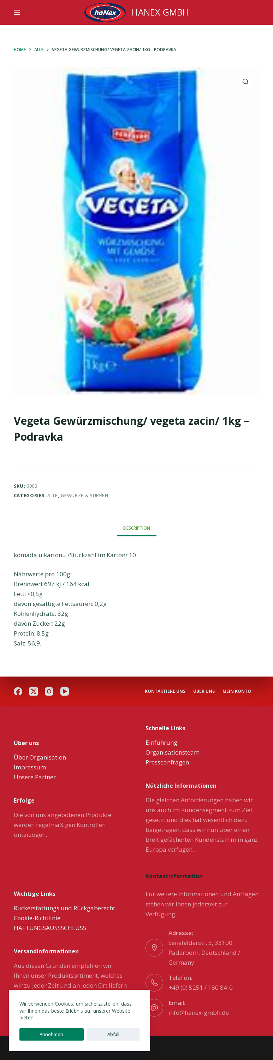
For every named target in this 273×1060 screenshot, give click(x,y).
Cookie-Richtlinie (37, 918)
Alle (52, 495)
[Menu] (17, 12)
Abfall (74, 1034)
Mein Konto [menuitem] (160, 693)
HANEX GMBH (160, 12)
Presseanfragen (167, 762)
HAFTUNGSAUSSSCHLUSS (50, 928)
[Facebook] (18, 688)
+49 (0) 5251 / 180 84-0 (200, 987)
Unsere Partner (35, 777)
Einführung (161, 742)
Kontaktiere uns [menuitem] (166, 683)
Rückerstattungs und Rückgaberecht (64, 908)
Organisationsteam (173, 752)
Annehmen (38, 1034)
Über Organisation (40, 757)
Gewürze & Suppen (84, 495)
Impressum (30, 767)
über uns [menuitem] (239, 683)
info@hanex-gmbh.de (198, 1013)
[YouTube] (64, 688)
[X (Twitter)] (33, 688)
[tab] (136, 528)
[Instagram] (49, 688)
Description (136, 528)
